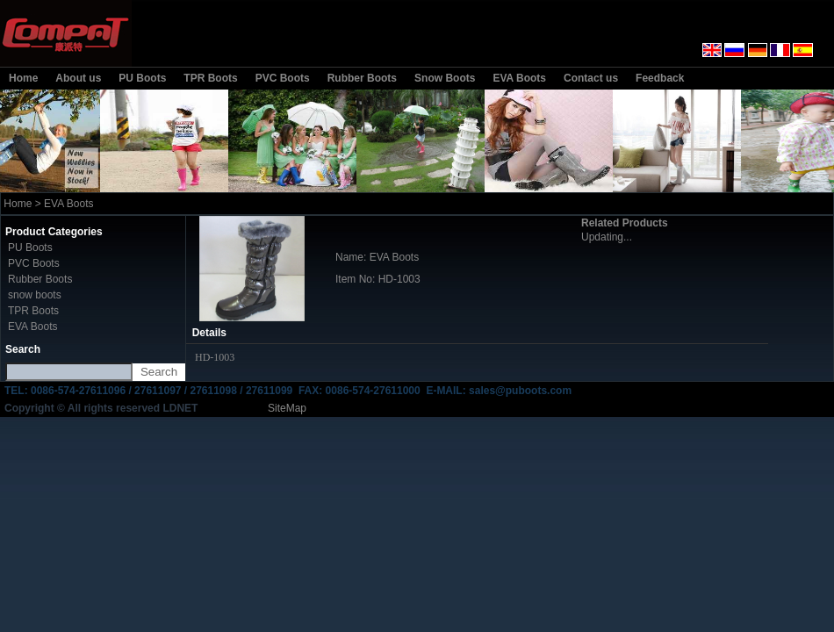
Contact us (591, 78)
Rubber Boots (362, 78)
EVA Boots (519, 78)
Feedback (660, 78)
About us (78, 78)
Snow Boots (444, 78)
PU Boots (142, 78)
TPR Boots (210, 78)
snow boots (34, 295)
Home (23, 78)
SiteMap (287, 408)
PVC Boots (282, 78)
